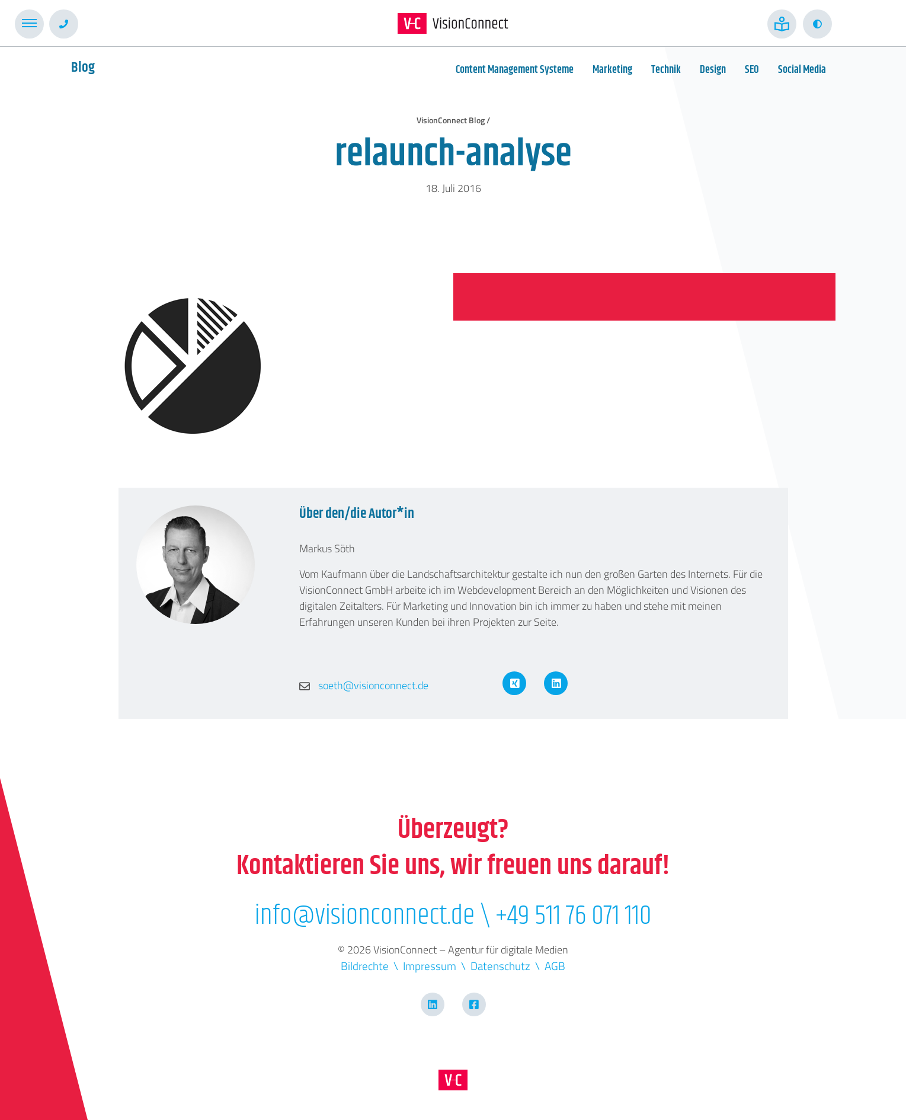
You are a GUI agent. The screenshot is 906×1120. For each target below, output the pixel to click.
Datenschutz (500, 965)
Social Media (802, 70)
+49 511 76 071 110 (573, 916)
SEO (752, 70)
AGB (555, 965)
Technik (666, 70)
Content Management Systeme (515, 70)
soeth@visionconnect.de (363, 685)
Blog (83, 67)
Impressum (429, 965)
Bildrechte (365, 965)
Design (713, 70)
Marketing (612, 70)
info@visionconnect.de (364, 916)
